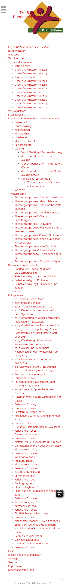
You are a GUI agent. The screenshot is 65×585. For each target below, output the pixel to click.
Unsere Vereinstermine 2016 (31, 95)
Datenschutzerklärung (21, 569)
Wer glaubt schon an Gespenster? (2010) (38, 445)
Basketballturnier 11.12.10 (29, 434)
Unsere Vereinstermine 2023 (31, 73)
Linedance (21, 137)
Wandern (20, 190)
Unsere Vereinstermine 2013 (31, 107)
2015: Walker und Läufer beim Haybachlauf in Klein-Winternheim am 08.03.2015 (37, 351)
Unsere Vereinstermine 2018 (31, 88)
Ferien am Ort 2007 (26, 479)
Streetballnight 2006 (26, 487)
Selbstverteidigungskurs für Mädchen (36, 276)
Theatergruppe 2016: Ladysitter (33, 223)
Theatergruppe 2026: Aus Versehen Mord (39, 197)
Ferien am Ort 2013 (25, 404)
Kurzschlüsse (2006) (26, 505)
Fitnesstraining (23, 126)
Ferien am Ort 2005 (26, 509)
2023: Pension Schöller (28, 302)
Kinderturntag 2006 (26, 502)
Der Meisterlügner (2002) (29, 536)
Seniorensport (23, 144)
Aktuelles (13, 54)
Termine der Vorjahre (20, 62)
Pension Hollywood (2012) (29, 411)
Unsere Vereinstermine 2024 (31, 69)
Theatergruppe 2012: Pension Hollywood (38, 235)
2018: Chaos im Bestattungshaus (33, 306)
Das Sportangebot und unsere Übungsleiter (33, 118)
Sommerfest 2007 (25, 475)
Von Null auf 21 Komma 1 (35, 178)
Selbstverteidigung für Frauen (32, 280)
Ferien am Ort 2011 (25, 430)
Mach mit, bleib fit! (25, 141)
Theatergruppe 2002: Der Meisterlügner (38, 261)
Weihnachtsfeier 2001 (27, 539)
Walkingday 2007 (25, 483)
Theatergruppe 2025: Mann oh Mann (36, 201)
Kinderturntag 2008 (26, 464)
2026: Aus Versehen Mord (29, 299)
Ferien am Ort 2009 (26, 453)
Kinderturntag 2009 (26, 449)
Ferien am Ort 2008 (26, 468)
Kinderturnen (22, 133)
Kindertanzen (22, 129)
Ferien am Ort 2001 (25, 547)
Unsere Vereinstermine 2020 (31, 80)
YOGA (18, 291)
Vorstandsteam (17, 111)
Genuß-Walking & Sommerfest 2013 (41, 152)
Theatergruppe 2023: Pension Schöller (37, 212)
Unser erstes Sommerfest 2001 (33, 543)
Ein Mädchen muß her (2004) (31, 513)
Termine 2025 (22, 65)
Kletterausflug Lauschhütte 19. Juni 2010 (38, 442)
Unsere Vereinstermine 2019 (31, 84)
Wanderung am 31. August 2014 (33, 374)
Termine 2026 (16, 58)
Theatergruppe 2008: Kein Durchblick (36, 246)
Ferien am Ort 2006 (26, 498)
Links (11, 551)
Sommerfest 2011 (25, 423)
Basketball (21, 122)
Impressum (15, 566)
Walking (19, 148)
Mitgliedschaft (16, 114)
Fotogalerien (15, 295)
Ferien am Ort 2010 (25, 438)
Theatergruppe (17, 193)
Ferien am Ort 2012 (25, 408)
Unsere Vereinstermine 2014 (31, 103)
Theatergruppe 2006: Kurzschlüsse (35, 250)
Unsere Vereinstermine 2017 (31, 92)
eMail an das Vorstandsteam (24, 554)
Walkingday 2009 (25, 457)
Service (12, 562)
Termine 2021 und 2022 (28, 77)
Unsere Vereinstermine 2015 (31, 99)
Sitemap (13, 558)
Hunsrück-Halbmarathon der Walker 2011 (39, 426)
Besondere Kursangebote (23, 265)
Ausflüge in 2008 (24, 460)
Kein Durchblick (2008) (27, 472)
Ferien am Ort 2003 (26, 517)
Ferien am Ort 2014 (25, 378)
